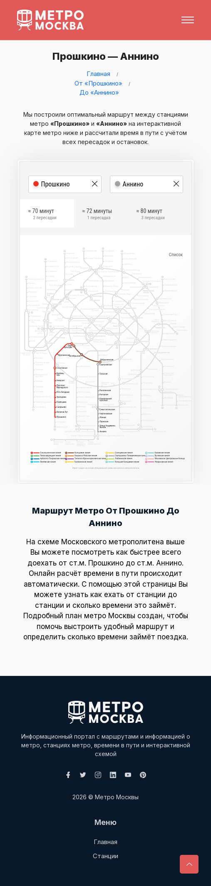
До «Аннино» (99, 92)
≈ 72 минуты (97, 215)
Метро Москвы (117, 796)
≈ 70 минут (42, 215)
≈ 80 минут (151, 215)
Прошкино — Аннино (104, 56)
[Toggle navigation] (187, 20)
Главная (98, 74)
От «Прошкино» (98, 83)
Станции (105, 856)
